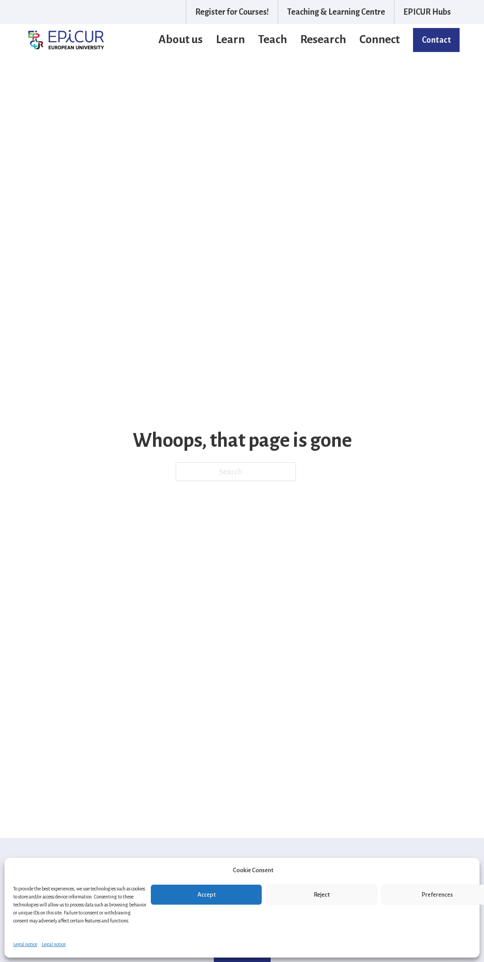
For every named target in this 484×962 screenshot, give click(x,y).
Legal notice (25, 944)
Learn (230, 39)
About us (180, 39)
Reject (322, 894)
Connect (379, 39)
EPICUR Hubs (427, 12)
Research (323, 39)
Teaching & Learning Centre (336, 12)
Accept (206, 894)
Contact (436, 40)
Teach (272, 39)
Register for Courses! (232, 12)
